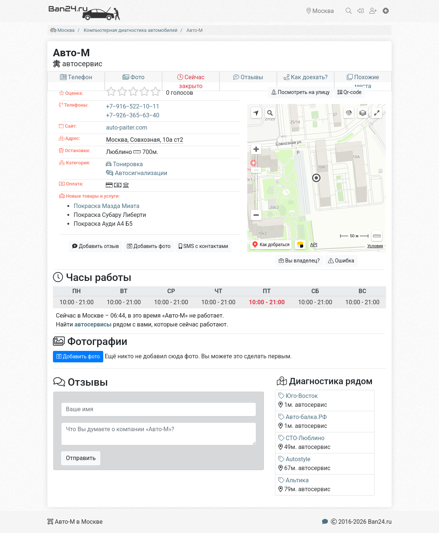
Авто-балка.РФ (302, 416)
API (313, 244)
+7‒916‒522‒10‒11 (132, 106)
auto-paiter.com (126, 127)
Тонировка (124, 164)
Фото (134, 77)
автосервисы (92, 324)
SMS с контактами (203, 246)
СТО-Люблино (301, 438)
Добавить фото (149, 246)
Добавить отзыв (95, 246)
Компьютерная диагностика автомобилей (130, 30)
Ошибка (341, 261)
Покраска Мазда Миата (107, 205)
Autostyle (294, 459)
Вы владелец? (299, 261)
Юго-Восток (298, 395)
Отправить (80, 458)
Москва (65, 30)
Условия (375, 246)
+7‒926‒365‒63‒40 (132, 115)
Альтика (293, 480)
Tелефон (76, 77)
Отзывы (248, 77)
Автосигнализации (136, 173)
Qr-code (349, 92)
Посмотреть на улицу (300, 92)
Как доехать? (306, 77)
